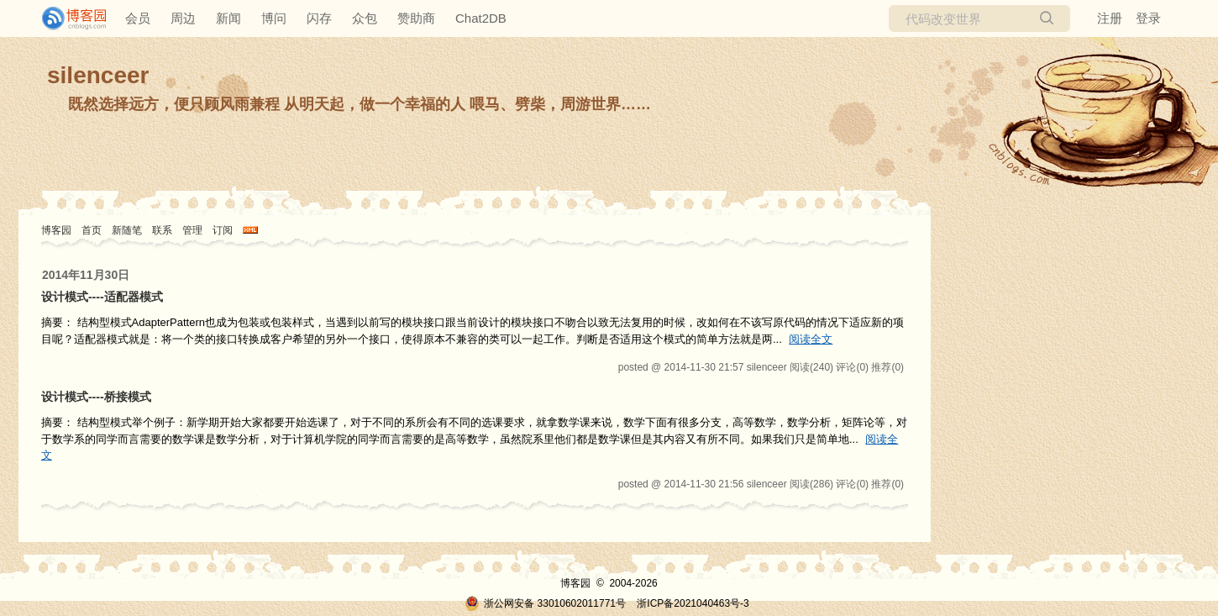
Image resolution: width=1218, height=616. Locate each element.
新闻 (228, 18)
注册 (1109, 18)
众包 (364, 18)
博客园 (56, 230)
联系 (162, 230)
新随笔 (127, 230)
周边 (183, 18)
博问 (273, 18)
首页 (91, 230)
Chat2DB (481, 18)
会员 (137, 18)
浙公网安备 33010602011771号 (545, 603)
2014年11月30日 (85, 275)
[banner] (67, 18)
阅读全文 (810, 339)
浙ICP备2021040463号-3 (692, 603)
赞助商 (416, 18)
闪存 (319, 18)
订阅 (223, 230)
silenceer (98, 75)
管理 (192, 230)
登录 (1148, 18)
